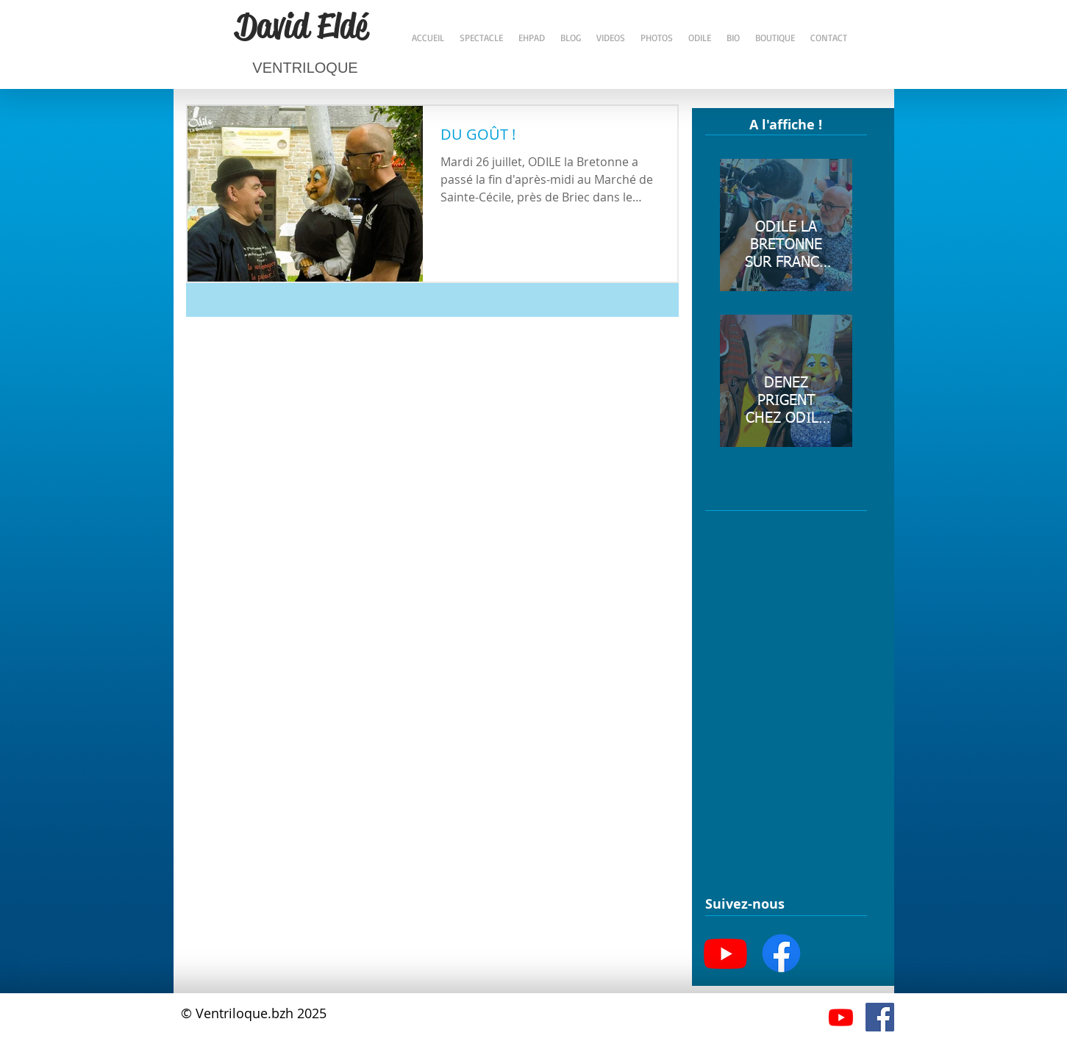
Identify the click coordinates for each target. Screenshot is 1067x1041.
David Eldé (301, 26)
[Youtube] (725, 953)
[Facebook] (781, 953)
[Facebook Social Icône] (880, 1017)
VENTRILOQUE (304, 68)
